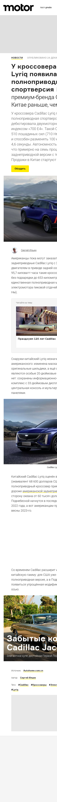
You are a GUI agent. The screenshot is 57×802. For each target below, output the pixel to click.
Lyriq (15, 689)
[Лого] (18, 7)
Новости (17, 57)
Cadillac (24, 685)
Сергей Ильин (28, 250)
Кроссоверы (39, 685)
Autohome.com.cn (33, 670)
